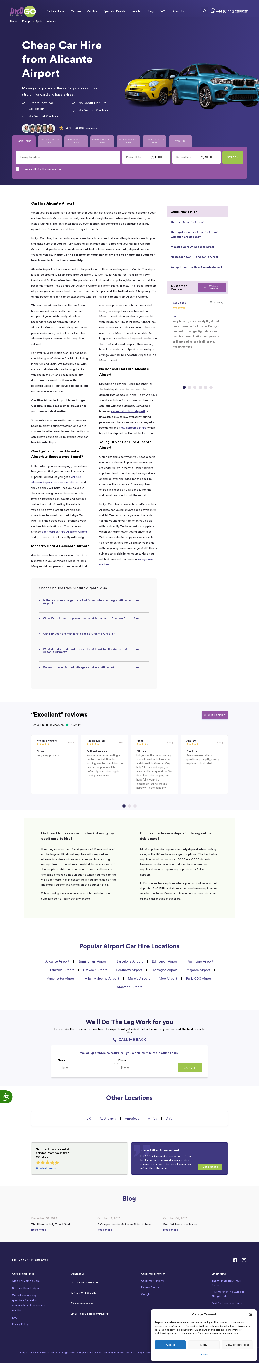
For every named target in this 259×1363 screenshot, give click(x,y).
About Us (178, 11)
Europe (26, 21)
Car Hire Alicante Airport (187, 222)
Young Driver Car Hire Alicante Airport (196, 267)
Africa (152, 1118)
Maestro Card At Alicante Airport (193, 247)
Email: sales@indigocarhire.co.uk (90, 1314)
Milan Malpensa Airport (102, 978)
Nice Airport (168, 978)
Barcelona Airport (130, 961)
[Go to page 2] (129, 806)
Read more (38, 1229)
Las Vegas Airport (164, 970)
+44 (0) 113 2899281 (232, 11)
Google (145, 1294)
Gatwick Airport (95, 970)
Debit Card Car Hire (50, 141)
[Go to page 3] (135, 806)
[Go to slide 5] (205, 387)
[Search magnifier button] (204, 10)
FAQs (163, 11)
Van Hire (92, 11)
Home (14, 21)
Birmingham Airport (93, 961)
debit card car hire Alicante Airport (64, 531)
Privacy (204, 1354)
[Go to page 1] (124, 806)
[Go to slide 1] (184, 387)
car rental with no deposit (128, 411)
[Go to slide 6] (211, 387)
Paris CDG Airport (199, 978)
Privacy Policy (20, 1324)
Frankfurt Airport (61, 970)
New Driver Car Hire (76, 141)
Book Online (24, 140)
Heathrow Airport (129, 970)
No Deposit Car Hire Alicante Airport (195, 257)
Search (233, 157)
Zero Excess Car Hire (154, 141)
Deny (203, 1344)
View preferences (237, 1344)
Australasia (108, 1118)
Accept (170, 1344)
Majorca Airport (198, 970)
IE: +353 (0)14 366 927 (84, 1293)
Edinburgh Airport (165, 961)
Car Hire (76, 11)
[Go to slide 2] (189, 387)
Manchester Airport (61, 978)
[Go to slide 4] (200, 387)
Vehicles (137, 11)
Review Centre (150, 1287)
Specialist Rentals (114, 11)
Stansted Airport (129, 987)
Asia (169, 1118)
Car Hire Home (56, 11)
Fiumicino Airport (200, 961)
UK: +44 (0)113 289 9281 (84, 1282)
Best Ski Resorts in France (227, 1303)
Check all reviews (46, 1168)
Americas (132, 1118)
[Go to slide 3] (194, 387)
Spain (39, 21)
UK (89, 1118)
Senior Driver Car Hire (102, 141)
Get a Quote (210, 1167)
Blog (151, 11)
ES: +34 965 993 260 (83, 1303)
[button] (251, 1315)
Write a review (211, 287)
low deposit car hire (133, 427)
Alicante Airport (57, 961)
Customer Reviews (152, 1280)
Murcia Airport (139, 978)
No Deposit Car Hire (128, 141)
